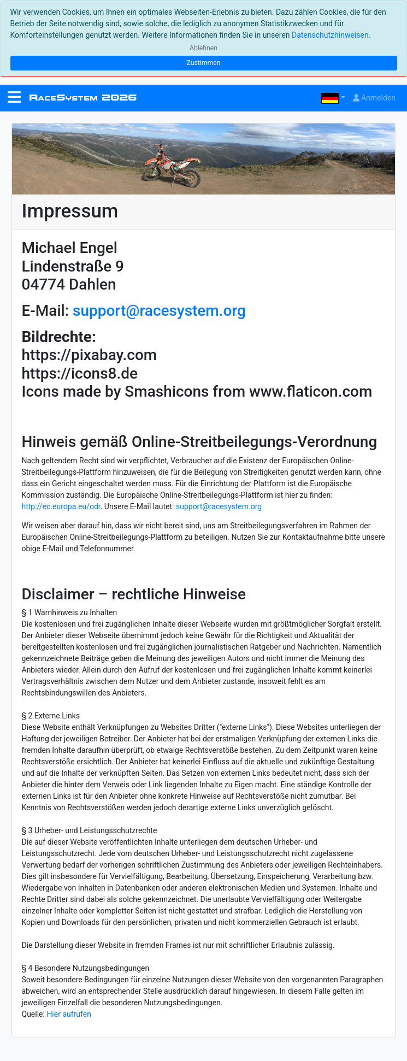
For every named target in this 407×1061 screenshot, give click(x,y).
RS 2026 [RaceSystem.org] (83, 97)
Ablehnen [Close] (203, 48)
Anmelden (374, 97)
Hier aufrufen (68, 1014)
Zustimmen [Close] (203, 63)
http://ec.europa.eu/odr (61, 506)
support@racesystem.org (159, 311)
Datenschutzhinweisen (330, 35)
